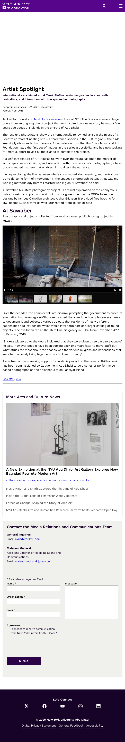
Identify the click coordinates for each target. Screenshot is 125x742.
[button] (104, 6)
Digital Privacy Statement (39, 725)
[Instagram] (81, 706)
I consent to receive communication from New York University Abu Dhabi (34, 631)
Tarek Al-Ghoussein (47, 119)
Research (8, 378)
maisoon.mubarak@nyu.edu (32, 561)
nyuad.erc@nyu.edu (27, 539)
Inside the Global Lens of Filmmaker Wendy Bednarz (41, 496)
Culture (11, 480)
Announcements (60, 480)
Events (84, 480)
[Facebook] (44, 706)
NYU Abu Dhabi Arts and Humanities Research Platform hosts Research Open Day (61, 510)
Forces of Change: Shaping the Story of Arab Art (39, 503)
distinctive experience (32, 480)
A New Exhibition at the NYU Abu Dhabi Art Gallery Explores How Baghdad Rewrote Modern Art (62, 471)
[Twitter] (26, 706)
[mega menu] (119, 6)
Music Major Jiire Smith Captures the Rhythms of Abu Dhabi (47, 488)
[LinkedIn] (99, 706)
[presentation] (32, 646)
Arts (18, 378)
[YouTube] (62, 706)
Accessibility (94, 725)
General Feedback (71, 725)
